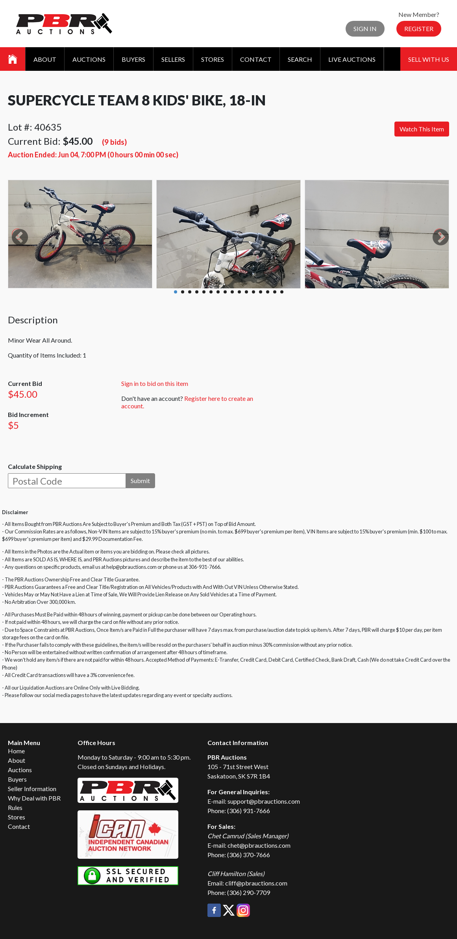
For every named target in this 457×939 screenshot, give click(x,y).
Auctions (88, 59)
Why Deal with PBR (34, 798)
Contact (256, 59)
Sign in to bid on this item (154, 383)
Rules (15, 807)
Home (16, 751)
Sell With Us (428, 59)
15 (274, 291)
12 (253, 291)
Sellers (173, 59)
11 (246, 291)
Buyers (133, 59)
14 (267, 291)
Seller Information (32, 788)
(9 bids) (114, 141)
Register (418, 28)
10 (239, 291)
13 (260, 291)
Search (300, 59)
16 (281, 291)
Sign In (365, 28)
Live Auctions (352, 59)
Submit (140, 480)
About (44, 59)
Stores (212, 59)
